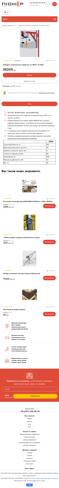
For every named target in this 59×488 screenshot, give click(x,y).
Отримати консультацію (47, 93)
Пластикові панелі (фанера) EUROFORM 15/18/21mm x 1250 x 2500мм (27, 201)
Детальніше (49, 206)
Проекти (29, 421)
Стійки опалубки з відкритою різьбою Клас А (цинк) (21, 237)
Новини (29, 418)
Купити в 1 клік (29, 81)
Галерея (29, 455)
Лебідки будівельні (8, 25)
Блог (29, 427)
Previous (4, 45)
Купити (29, 75)
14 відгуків (17, 60)
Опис (30, 104)
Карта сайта (29, 464)
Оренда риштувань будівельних (29, 434)
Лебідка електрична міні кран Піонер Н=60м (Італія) (21, 273)
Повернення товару (30, 461)
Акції (29, 424)
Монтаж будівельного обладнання (29, 443)
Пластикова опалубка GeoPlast (14, 309)
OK (30, 485)
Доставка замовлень (29, 445)
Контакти (29, 458)
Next (55, 45)
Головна (29, 453)
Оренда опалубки (29, 437)
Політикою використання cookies (45, 478)
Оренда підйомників (29, 440)
